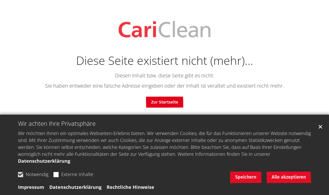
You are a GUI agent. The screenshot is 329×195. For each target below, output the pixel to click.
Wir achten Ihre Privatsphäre (57, 126)
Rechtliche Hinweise (130, 190)
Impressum (31, 190)
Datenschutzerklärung (44, 164)
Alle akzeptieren (289, 180)
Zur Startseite (164, 102)
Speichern (245, 180)
